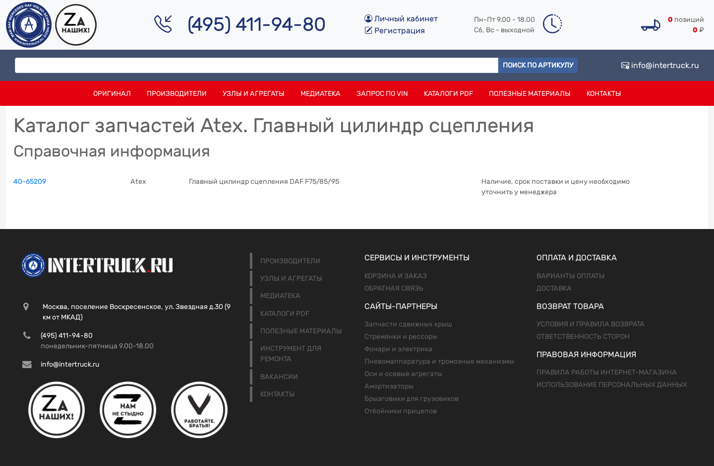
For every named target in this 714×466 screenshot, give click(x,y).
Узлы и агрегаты (254, 93)
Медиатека (320, 93)
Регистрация (394, 30)
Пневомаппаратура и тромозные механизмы (439, 361)
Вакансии (279, 377)
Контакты (604, 93)
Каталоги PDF (448, 93)
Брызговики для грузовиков (411, 398)
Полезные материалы (530, 93)
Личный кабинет (401, 18)
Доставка (554, 288)
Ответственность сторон (583, 336)
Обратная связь (393, 288)
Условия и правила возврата (590, 324)
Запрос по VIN (382, 93)
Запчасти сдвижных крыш (408, 324)
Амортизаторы (389, 386)
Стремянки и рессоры (400, 336)
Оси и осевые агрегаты (403, 374)
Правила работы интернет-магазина (606, 372)
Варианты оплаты (570, 276)
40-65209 (29, 181)
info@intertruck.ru (660, 65)
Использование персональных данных (611, 385)
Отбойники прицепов (400, 411)
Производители (177, 93)
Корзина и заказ (395, 276)
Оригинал (112, 93)
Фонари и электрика (398, 349)
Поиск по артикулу (538, 65)
